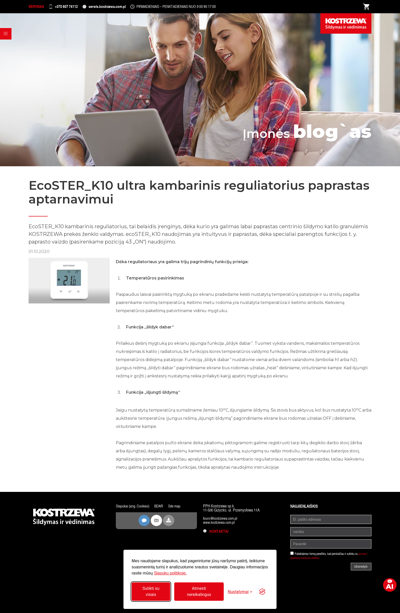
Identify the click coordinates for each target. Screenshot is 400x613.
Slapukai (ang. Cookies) (133, 507)
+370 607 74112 (73, 7)
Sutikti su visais (151, 591)
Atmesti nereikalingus (199, 591)
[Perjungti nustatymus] (240, 591)
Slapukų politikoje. (170, 573)
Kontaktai (216, 533)
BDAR (160, 507)
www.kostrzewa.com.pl (220, 524)
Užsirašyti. (361, 568)
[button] (6, 43)
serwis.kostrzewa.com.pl (121, 7)
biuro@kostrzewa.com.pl (221, 520)
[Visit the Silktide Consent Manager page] (262, 591)
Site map (177, 507)
